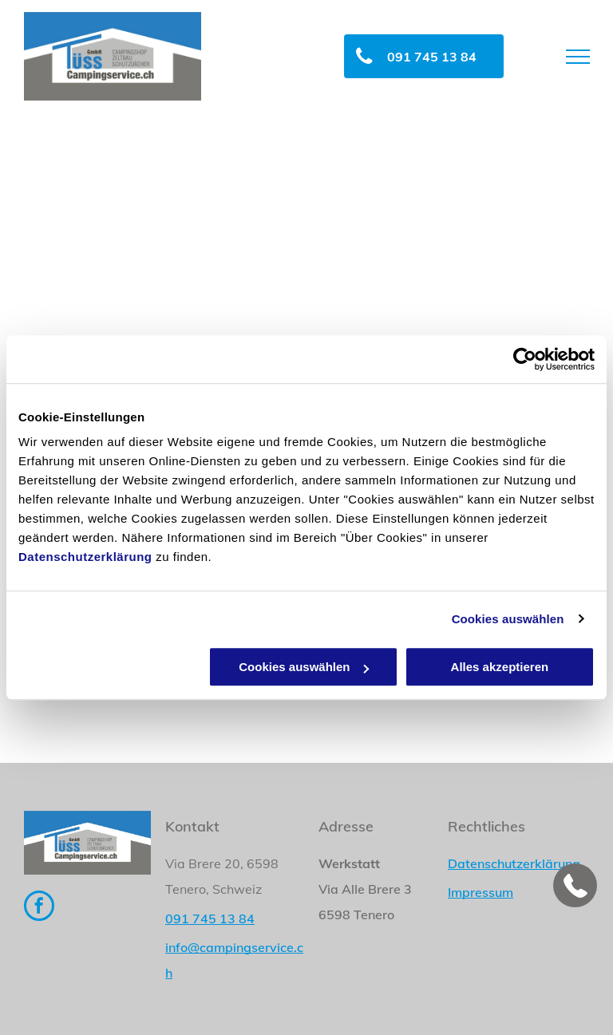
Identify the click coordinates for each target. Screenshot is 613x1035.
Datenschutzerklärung (85, 556)
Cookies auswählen (508, 619)
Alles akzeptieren (500, 667)
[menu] (578, 56)
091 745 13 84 (210, 918)
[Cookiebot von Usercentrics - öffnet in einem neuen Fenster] (525, 359)
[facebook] (39, 908)
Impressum (480, 892)
